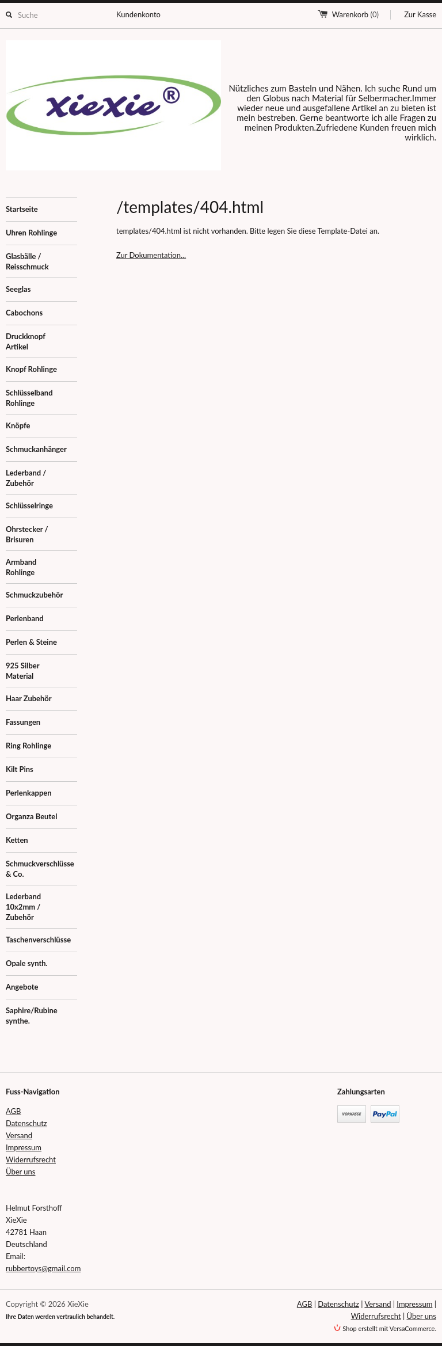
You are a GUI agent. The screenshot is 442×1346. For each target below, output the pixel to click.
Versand (19, 1135)
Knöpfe (18, 425)
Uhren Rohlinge (31, 232)
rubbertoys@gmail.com (43, 1268)
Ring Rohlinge (28, 745)
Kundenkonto (138, 14)
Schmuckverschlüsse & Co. (40, 869)
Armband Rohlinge (21, 567)
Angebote (22, 986)
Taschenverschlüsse (38, 939)
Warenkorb (355, 14)
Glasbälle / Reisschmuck (27, 261)
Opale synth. (27, 963)
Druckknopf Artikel (25, 341)
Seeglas (18, 289)
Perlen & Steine (31, 642)
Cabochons (24, 312)
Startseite (22, 209)
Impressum (23, 1147)
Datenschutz (26, 1123)
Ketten (17, 840)
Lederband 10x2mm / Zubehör (23, 907)
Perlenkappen (29, 792)
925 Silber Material (22, 670)
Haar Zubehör (29, 698)
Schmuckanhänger (36, 449)
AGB (13, 1111)
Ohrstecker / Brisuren (27, 534)
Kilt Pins (19, 769)
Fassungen (23, 722)
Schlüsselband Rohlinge (29, 398)
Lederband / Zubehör (26, 478)
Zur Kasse (420, 14)
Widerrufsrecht (31, 1159)
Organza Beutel (31, 816)
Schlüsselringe (29, 505)
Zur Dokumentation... (151, 255)
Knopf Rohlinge (31, 369)
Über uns (21, 1171)
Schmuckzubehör (34, 594)
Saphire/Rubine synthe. (32, 1015)
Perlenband (25, 618)
